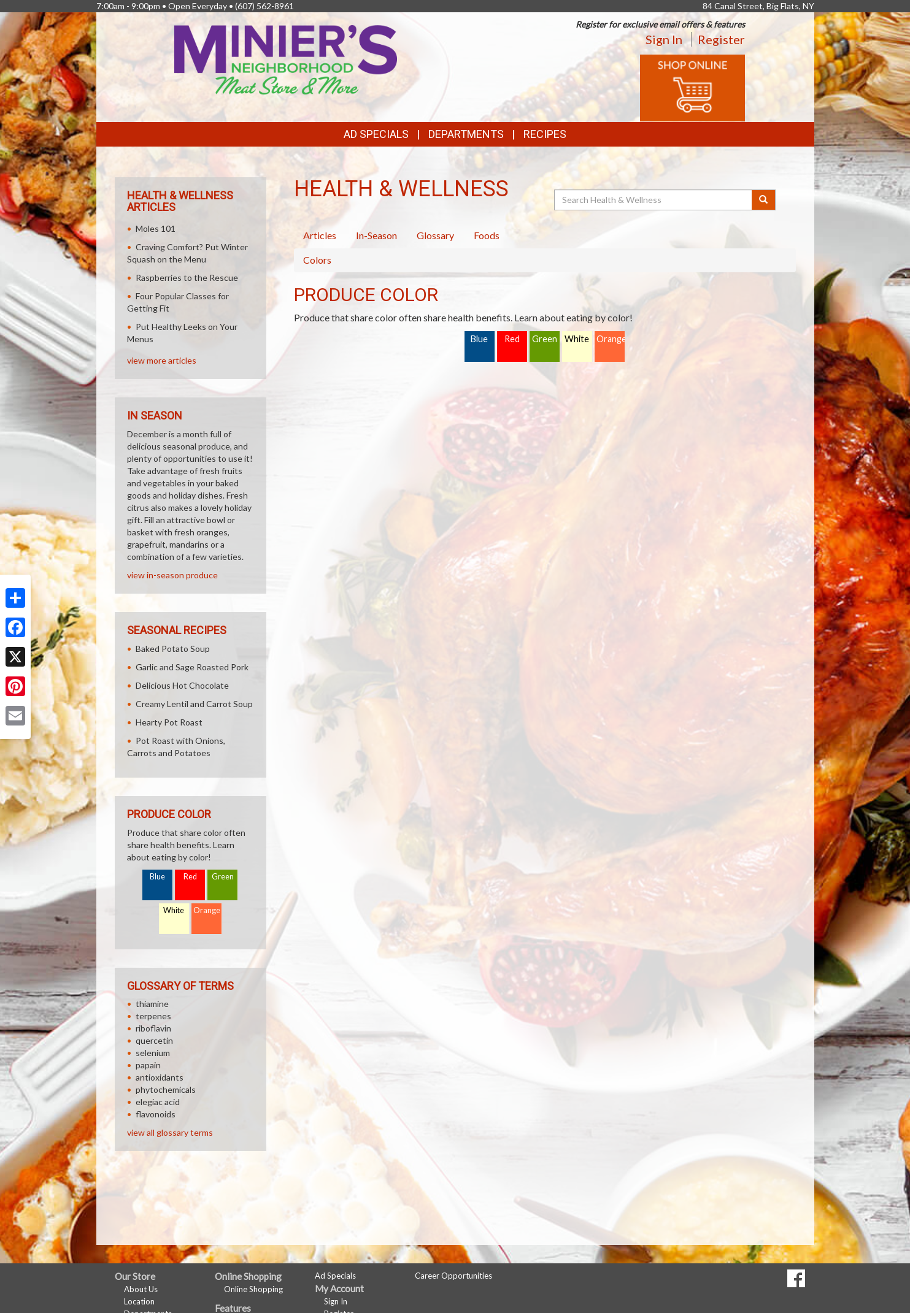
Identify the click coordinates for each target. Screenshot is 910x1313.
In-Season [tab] (376, 235)
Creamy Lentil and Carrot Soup (194, 704)
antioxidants (159, 1077)
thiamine (152, 1003)
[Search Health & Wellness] (654, 199)
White (577, 339)
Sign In (664, 39)
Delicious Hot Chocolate (182, 685)
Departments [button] (466, 134)
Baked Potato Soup (173, 648)
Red (512, 339)
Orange (610, 339)
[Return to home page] (285, 58)
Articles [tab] (319, 235)
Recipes (544, 134)
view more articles (161, 360)
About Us (141, 1289)
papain (148, 1065)
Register (721, 39)
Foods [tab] (486, 235)
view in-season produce (172, 575)
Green (544, 339)
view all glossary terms (170, 1132)
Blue (479, 339)
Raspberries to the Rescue (187, 277)
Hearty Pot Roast (169, 722)
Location (139, 1301)
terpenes (153, 1016)
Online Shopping (253, 1289)
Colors (317, 260)
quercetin (154, 1040)
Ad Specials (376, 134)
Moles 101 (155, 228)
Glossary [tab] (435, 235)
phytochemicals (166, 1089)
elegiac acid (158, 1102)
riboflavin (153, 1028)
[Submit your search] (764, 199)
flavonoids (155, 1114)
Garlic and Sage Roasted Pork (192, 667)
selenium (153, 1052)
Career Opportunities (453, 1275)
